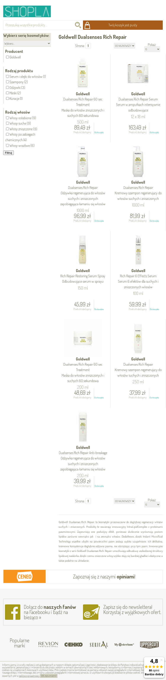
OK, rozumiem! (48, 675)
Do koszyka (99, 132)
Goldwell (83, 104)
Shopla (30, 11)
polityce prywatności (29, 675)
